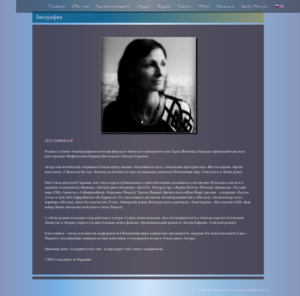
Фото (203, 6)
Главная (57, 6)
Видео (163, 6)
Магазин (225, 6)
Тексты (184, 6)
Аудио (143, 6)
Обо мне (80, 6)
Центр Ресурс (254, 6)
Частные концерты (113, 6)
